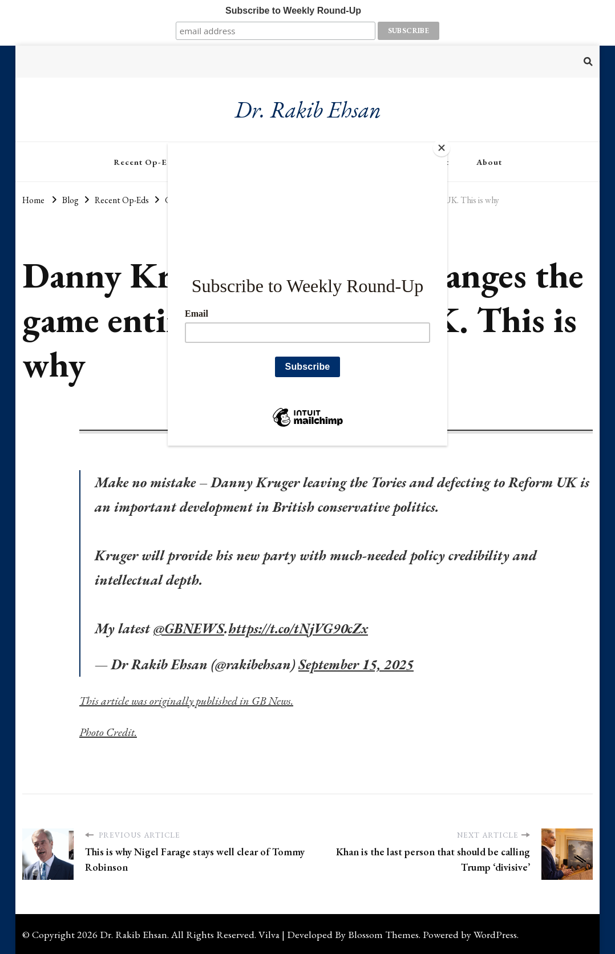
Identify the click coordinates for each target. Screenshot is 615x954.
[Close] (444, 146)
